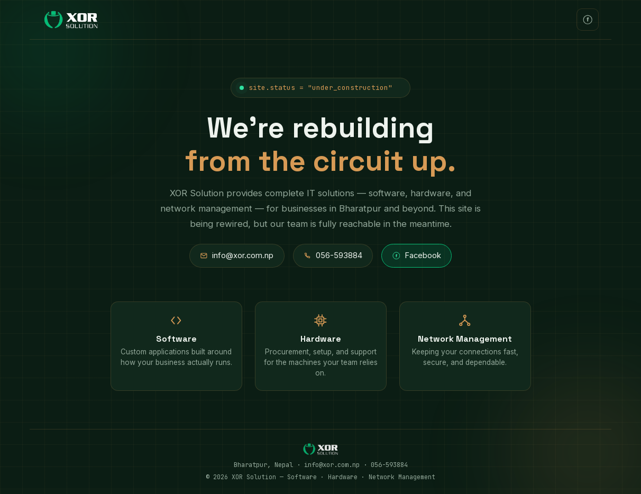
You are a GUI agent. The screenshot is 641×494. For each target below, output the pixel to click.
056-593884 (333, 255)
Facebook (417, 255)
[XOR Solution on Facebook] (587, 19)
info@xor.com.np (237, 255)
